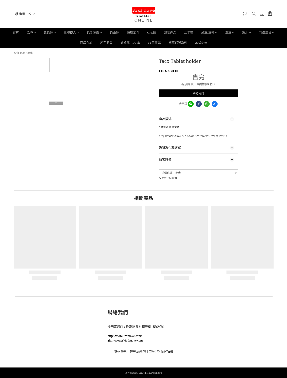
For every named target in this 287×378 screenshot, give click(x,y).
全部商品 (19, 53)
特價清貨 (266, 33)
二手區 (188, 33)
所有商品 (106, 42)
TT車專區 (154, 42)
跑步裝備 (94, 33)
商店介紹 (86, 42)
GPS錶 (151, 33)
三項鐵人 (71, 33)
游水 (246, 33)
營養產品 (170, 33)
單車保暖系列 (178, 42)
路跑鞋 (50, 33)
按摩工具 (133, 33)
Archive (201, 42)
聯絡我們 (198, 93)
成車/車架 (209, 33)
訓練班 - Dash (130, 42)
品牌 (31, 33)
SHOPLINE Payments (150, 372)
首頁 (16, 33)
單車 (229, 33)
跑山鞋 (114, 33)
